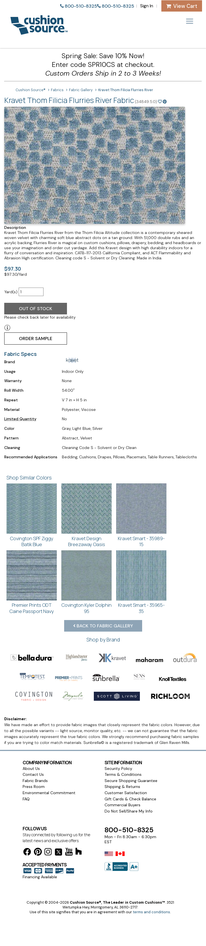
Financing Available (40, 876)
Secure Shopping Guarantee (131, 780)
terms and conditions (151, 912)
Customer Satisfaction (126, 792)
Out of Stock (35, 309)
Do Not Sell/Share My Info (129, 811)
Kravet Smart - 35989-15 (141, 541)
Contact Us (33, 774)
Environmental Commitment (49, 792)
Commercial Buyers (122, 804)
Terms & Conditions (123, 774)
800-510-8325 (81, 6)
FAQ (26, 799)
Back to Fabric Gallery (103, 626)
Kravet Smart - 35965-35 (141, 608)
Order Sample (35, 338)
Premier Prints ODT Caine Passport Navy (31, 608)
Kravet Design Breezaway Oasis (86, 541)
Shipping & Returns (122, 786)
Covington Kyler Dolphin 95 (86, 608)
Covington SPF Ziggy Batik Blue (31, 541)
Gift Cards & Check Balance (130, 799)
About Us (31, 768)
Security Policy (118, 768)
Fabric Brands (35, 780)
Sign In (146, 6)
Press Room (34, 786)
